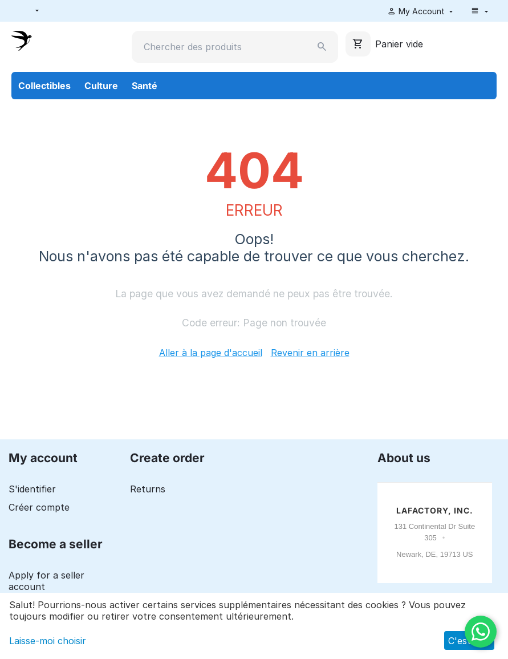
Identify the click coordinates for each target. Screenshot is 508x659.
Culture (101, 85)
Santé (144, 85)
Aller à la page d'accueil (210, 352)
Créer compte (39, 507)
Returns (147, 489)
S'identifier (32, 489)
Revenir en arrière (310, 352)
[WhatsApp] (481, 632)
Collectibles (44, 85)
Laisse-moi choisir (47, 640)
